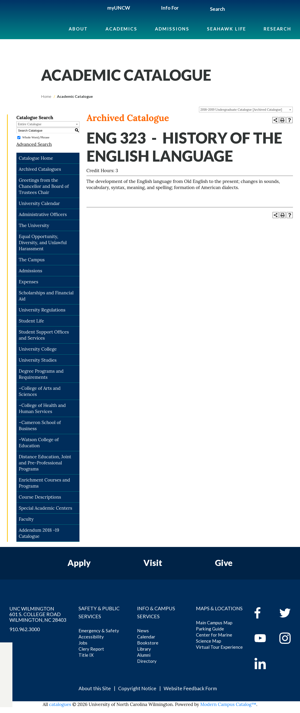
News (143, 630)
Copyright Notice (137, 688)
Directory (147, 661)
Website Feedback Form (190, 688)
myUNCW (118, 8)
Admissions (172, 28)
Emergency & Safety (99, 630)
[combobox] (246, 109)
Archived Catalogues (40, 169)
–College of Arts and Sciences (40, 391)
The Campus (32, 259)
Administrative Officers (43, 214)
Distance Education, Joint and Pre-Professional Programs (45, 463)
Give (223, 563)
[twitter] (6, 664)
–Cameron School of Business (40, 425)
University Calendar (39, 203)
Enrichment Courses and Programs (44, 483)
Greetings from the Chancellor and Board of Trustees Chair (44, 186)
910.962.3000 (24, 629)
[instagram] (6, 686)
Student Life (31, 321)
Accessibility (91, 636)
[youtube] (264, 638)
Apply (79, 563)
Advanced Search (34, 144)
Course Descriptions (40, 497)
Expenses (28, 281)
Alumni (143, 655)
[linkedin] (264, 663)
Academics (121, 28)
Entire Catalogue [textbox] (29, 124)
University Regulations (42, 310)
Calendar (146, 636)
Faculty (26, 519)
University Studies (37, 360)
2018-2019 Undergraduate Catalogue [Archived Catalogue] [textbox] (241, 110)
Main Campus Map (214, 622)
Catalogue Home (36, 158)
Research (277, 28)
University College (38, 349)
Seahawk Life (226, 28)
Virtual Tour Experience (219, 647)
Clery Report (91, 649)
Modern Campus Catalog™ (228, 704)
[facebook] (264, 612)
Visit (152, 563)
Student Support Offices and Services (44, 335)
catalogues (60, 704)
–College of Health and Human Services (42, 408)
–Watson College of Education (39, 442)
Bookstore (147, 642)
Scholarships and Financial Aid (46, 296)
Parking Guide (210, 628)
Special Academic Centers (45, 508)
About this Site (95, 688)
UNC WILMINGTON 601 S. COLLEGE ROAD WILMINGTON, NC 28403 (37, 614)
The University (34, 225)
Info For (170, 8)
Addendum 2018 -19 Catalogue (39, 533)
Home (46, 96)
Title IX (86, 655)
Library (144, 649)
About (78, 28)
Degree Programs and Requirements (41, 374)
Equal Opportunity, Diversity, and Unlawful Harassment (43, 242)
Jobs (83, 642)
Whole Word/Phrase (35, 137)
